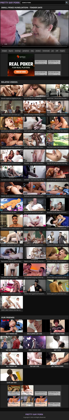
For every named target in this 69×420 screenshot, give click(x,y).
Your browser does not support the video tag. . (34, 29)
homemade (46, 51)
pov (53, 51)
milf (57, 51)
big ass (11, 51)
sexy (32, 51)
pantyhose (26, 51)
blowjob (4, 51)
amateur (38, 51)
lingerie (62, 51)
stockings (18, 51)
